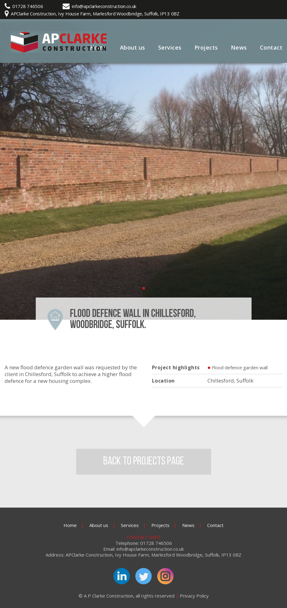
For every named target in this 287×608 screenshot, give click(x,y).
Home (70, 525)
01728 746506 (27, 6)
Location (163, 380)
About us (132, 47)
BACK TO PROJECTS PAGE (143, 461)
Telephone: (127, 543)
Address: (55, 555)
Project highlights (176, 367)
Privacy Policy (194, 596)
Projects (206, 47)
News (239, 47)
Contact (271, 47)
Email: (109, 549)
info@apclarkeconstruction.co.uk (104, 6)
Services (170, 47)
